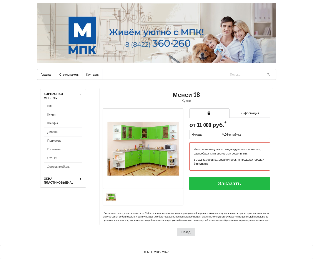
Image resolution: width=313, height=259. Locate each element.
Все (50, 106)
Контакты (92, 74)
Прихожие (54, 140)
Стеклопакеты (69, 74)
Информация (249, 113)
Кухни (51, 114)
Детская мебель (58, 166)
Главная (46, 74)
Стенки (52, 158)
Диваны (52, 132)
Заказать (229, 183)
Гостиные (54, 149)
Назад (186, 232)
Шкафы (52, 123)
